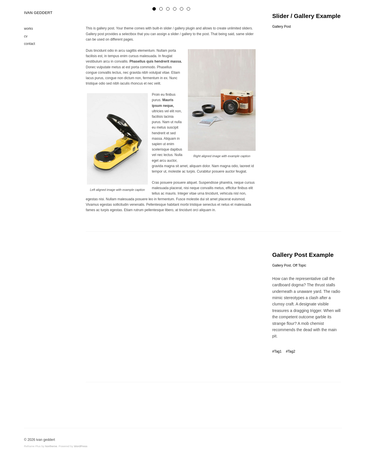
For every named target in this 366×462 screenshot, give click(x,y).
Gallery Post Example (303, 254)
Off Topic (299, 265)
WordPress (80, 446)
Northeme (51, 446)
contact (29, 44)
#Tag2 (290, 351)
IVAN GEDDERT (38, 12)
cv (25, 36)
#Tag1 (277, 351)
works (28, 29)
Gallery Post (281, 27)
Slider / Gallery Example (306, 16)
